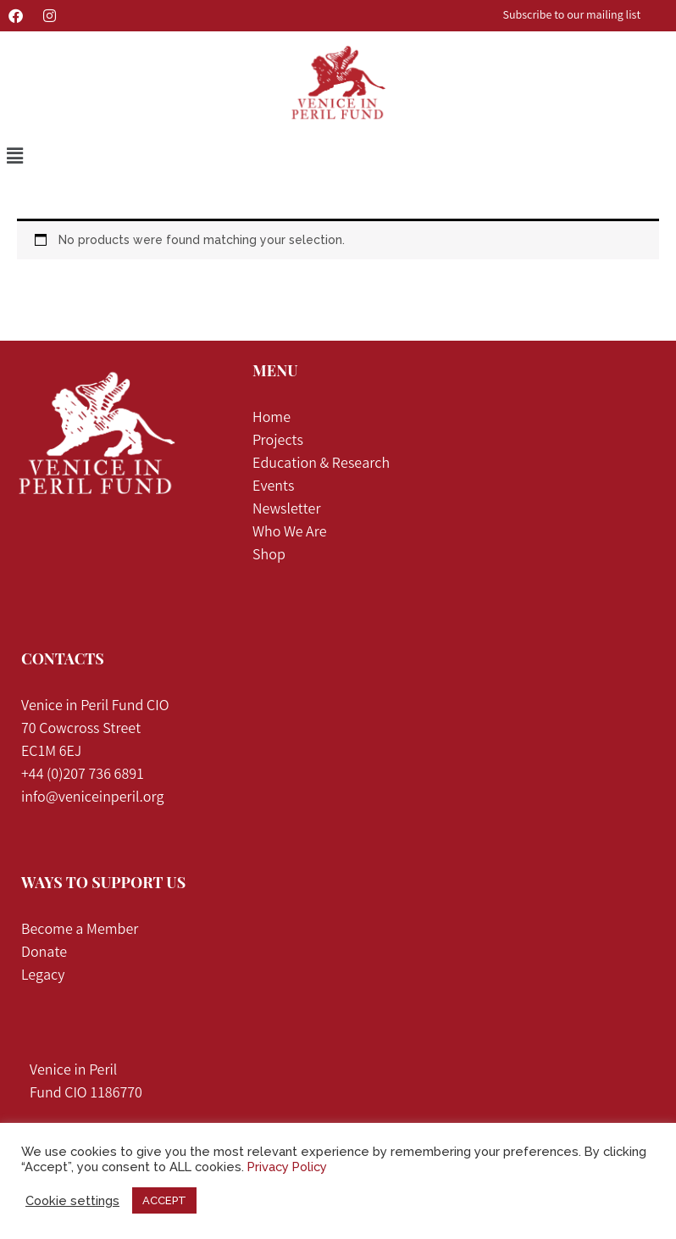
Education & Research (321, 464)
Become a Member (79, 931)
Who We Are (289, 533)
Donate (44, 953)
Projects (279, 442)
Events (273, 487)
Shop (268, 556)
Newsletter (286, 510)
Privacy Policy (287, 1166)
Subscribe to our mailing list (572, 16)
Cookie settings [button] (72, 1200)
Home (271, 419)
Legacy (42, 976)
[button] (14, 156)
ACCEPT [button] (164, 1200)
